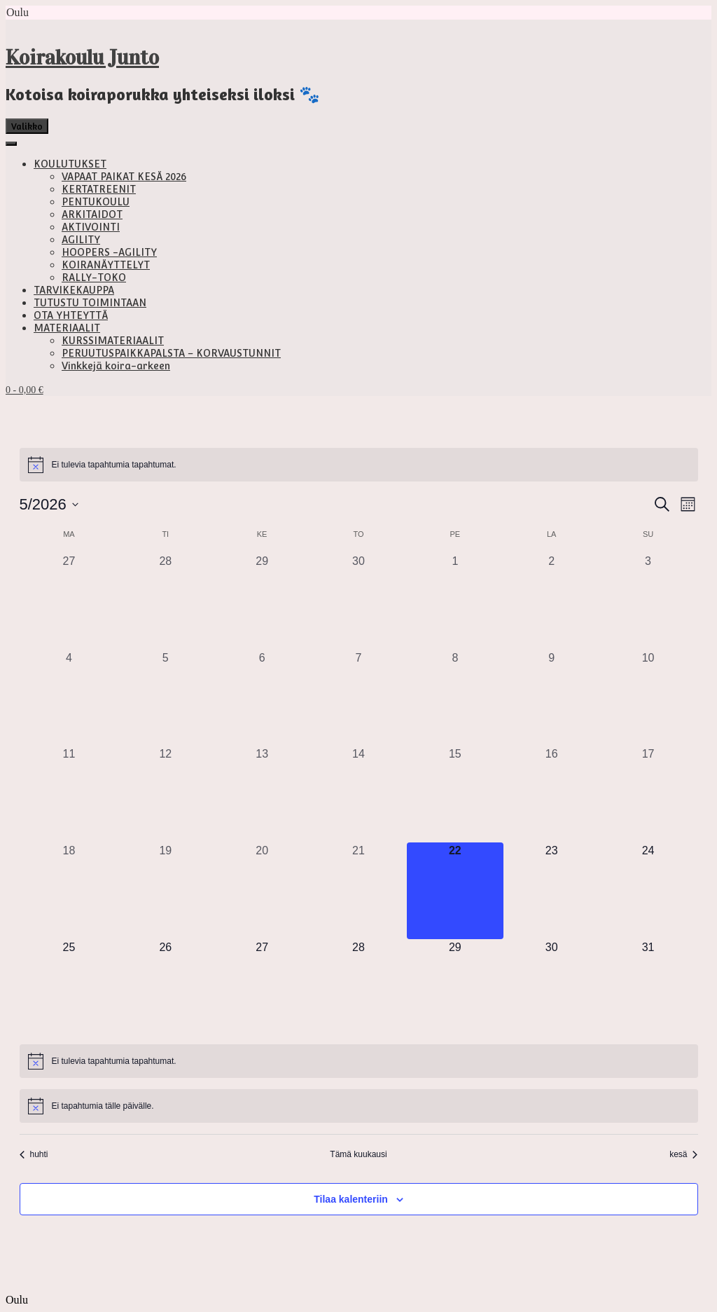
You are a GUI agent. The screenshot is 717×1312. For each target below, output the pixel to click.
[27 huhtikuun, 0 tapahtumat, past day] (69, 601)
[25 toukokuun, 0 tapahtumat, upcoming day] (69, 987)
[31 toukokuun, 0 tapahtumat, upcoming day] (648, 987)
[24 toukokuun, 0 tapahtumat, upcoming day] (648, 890)
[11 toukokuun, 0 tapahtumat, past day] (69, 794)
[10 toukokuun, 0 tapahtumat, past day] (648, 698)
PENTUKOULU (96, 201)
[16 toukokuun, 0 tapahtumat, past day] (551, 794)
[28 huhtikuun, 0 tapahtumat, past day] (165, 601)
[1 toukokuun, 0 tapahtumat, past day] (455, 601)
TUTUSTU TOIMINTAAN (90, 302)
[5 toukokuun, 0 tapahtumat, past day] (165, 698)
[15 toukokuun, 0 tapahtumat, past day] (455, 794)
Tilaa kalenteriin (351, 1199)
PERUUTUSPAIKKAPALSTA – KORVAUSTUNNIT (171, 353)
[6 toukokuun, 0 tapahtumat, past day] (262, 698)
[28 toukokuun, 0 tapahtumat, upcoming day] (358, 987)
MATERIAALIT (67, 328)
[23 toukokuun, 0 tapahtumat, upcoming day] (551, 890)
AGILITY (81, 239)
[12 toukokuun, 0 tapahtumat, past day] (165, 794)
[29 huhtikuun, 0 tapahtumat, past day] (262, 601)
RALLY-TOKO (94, 277)
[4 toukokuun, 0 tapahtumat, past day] (69, 698)
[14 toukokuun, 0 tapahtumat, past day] (358, 794)
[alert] (359, 464)
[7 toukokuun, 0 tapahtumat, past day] (358, 698)
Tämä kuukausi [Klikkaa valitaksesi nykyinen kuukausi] (358, 1154)
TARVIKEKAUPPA (74, 290)
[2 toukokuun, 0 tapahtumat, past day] (551, 601)
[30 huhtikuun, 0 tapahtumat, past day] (358, 601)
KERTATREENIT (99, 189)
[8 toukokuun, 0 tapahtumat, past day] (455, 698)
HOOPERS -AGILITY (109, 252)
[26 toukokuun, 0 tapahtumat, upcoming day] (165, 987)
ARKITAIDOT (92, 214)
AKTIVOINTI (91, 227)
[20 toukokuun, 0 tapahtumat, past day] (262, 890)
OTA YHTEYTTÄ (71, 315)
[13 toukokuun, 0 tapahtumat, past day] (262, 794)
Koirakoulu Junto (82, 57)
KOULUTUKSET (70, 164)
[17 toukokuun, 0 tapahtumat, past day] (648, 794)
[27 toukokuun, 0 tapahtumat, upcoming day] (262, 987)
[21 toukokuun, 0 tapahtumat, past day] (358, 890)
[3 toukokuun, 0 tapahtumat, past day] (648, 601)
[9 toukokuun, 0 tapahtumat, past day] (551, 698)
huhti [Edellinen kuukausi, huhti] (34, 1154)
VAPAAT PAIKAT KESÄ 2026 (124, 176)
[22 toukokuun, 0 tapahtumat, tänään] (455, 890)
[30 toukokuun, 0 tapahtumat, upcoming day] (551, 987)
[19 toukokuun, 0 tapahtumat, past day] (165, 890)
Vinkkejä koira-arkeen (116, 365)
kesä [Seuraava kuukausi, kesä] (683, 1154)
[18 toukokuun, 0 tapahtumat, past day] (69, 890)
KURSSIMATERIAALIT (113, 340)
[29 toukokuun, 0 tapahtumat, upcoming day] (455, 987)
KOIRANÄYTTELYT (106, 265)
